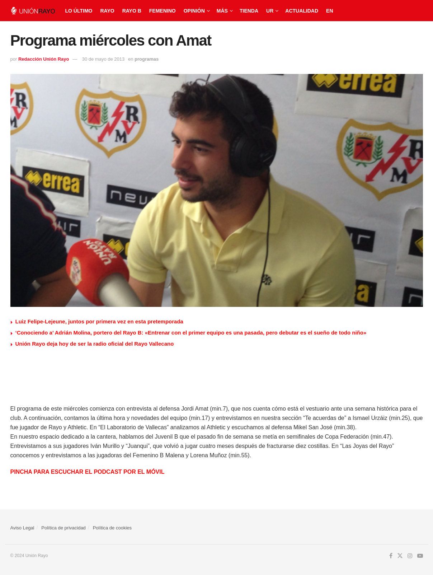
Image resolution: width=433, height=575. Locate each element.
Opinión (194, 11)
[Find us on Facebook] (390, 556)
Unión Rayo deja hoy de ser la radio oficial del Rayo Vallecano (94, 344)
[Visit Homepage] (32, 10)
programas (147, 59)
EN (329, 11)
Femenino (162, 11)
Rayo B (131, 11)
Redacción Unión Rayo (43, 59)
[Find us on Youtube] (420, 556)
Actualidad (301, 11)
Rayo (107, 11)
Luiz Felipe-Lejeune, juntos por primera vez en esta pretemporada (99, 321)
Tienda (249, 11)
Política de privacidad (63, 527)
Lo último (79, 11)
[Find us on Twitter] (400, 556)
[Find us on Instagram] (410, 556)
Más (222, 11)
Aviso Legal (22, 527)
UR (269, 11)
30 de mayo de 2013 (103, 59)
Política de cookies (112, 527)
